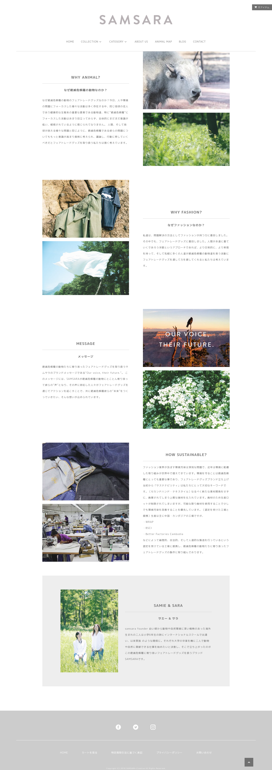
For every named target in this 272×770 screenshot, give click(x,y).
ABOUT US (141, 41)
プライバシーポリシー (169, 752)
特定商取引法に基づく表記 (127, 752)
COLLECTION (91, 41)
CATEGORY (118, 41)
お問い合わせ (204, 752)
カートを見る (89, 752)
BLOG (182, 41)
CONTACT (199, 41)
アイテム (261, 7)
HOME (70, 41)
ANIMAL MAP (163, 41)
